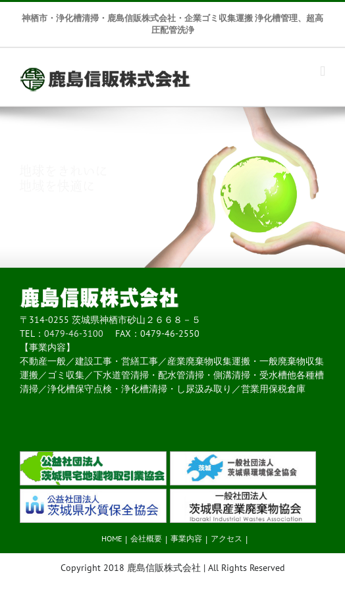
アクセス (226, 538)
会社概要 (146, 538)
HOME (111, 538)
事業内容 (186, 538)
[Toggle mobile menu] (322, 71)
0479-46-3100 (73, 333)
